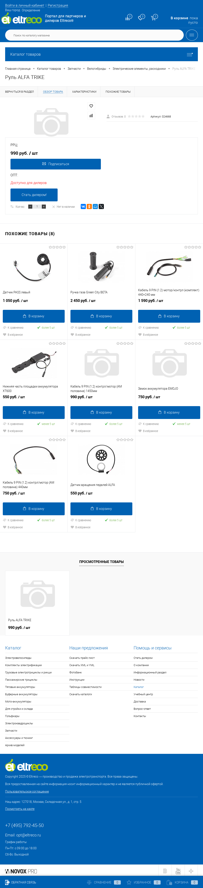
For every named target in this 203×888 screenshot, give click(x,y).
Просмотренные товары (101, 560)
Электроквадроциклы (19, 722)
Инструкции (76, 678)
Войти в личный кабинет (26, 5)
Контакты (140, 714)
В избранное (13, 334)
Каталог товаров (101, 54)
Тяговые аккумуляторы (20, 685)
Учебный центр (143, 693)
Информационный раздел (150, 671)
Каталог (139, 685)
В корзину (33, 316)
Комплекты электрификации (23, 663)
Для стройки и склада (19, 707)
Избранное (144, 882)
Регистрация (61, 5)
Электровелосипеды (18, 656)
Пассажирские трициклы (21, 678)
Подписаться (55, 164)
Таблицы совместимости (85, 685)
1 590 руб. (169, 302)
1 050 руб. (34, 302)
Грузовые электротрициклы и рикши (28, 671)
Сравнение (104, 882)
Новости (139, 678)
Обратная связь (20, 882)
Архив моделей (14, 743)
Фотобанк (75, 671)
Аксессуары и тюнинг (19, 736)
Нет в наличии (63, 206)
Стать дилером (143, 656)
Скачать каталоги (80, 693)
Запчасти (11, 729)
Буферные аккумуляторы (21, 693)
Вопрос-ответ (142, 707)
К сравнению (13, 327)
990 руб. (101, 398)
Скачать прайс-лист (82, 656)
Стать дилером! (34, 195)
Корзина (182, 882)
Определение (31, 10)
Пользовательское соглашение (27, 790)
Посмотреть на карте (19, 807)
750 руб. (169, 398)
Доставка (140, 700)
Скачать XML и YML (81, 663)
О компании (141, 663)
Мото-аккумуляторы (18, 700)
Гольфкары (12, 714)
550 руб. (34, 398)
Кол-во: (20, 206)
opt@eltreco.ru (28, 834)
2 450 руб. (101, 302)
